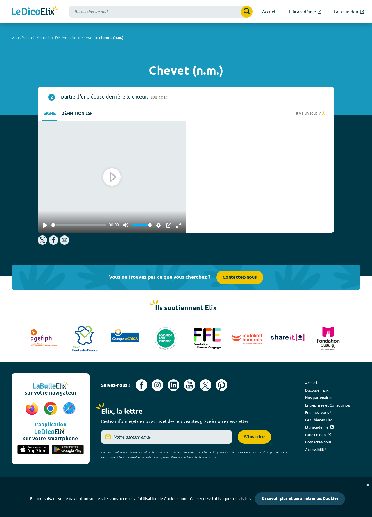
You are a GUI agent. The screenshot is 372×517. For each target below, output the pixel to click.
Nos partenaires (318, 397)
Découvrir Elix (317, 390)
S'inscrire (254, 437)
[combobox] (161, 12)
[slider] (78, 225)
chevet (88, 37)
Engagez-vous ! (318, 412)
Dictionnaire (65, 37)
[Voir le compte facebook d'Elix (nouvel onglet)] (141, 385)
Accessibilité (315, 449)
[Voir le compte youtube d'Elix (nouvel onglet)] (189, 385)
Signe (50, 114)
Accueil (43, 37)
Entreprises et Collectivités (328, 405)
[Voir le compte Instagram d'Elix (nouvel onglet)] (157, 385)
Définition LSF (76, 114)
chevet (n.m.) (111, 38)
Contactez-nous (240, 277)
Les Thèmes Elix (318, 420)
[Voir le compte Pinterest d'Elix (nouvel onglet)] (221, 385)
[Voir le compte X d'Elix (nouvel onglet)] (205, 385)
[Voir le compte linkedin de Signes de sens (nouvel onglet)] (173, 385)
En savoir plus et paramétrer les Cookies (300, 499)
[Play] (45, 225)
